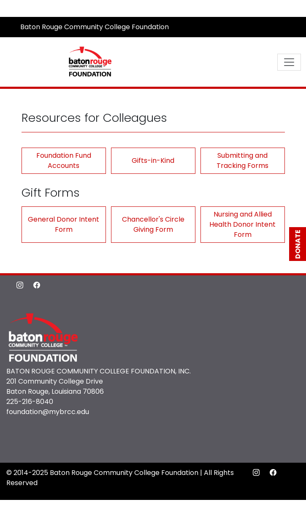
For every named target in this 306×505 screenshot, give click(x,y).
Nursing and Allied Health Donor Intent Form (242, 224)
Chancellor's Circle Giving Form (153, 224)
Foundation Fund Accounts (63, 160)
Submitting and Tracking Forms (242, 160)
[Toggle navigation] (289, 62)
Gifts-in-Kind (153, 160)
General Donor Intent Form (63, 224)
